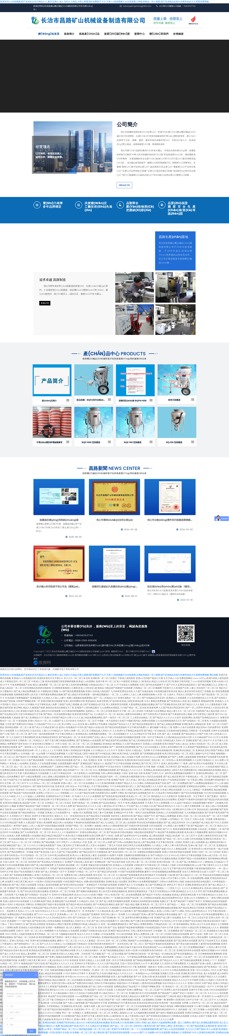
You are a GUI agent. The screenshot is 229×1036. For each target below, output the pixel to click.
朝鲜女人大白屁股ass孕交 (39, 1027)
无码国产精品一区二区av (65, 1027)
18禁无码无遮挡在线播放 (98, 1021)
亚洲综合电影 (48, 1021)
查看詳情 (45, 301)
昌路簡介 (69, 34)
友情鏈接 (178, 34)
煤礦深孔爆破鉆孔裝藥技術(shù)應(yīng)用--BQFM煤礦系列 (114, 585)
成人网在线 (98, 1031)
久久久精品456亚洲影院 (97, 1024)
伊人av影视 (212, 1027)
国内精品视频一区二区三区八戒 (94, 1027)
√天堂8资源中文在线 (59, 1031)
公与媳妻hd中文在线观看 (157, 1031)
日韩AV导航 (140, 1021)
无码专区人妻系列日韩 (144, 1024)
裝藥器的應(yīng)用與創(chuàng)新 (59, 518)
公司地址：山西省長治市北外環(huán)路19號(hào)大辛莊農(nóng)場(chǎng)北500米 (107, 643)
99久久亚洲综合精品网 (203, 1031)
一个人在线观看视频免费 (147, 1027)
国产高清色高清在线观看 (117, 1031)
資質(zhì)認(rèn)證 (117, 34)
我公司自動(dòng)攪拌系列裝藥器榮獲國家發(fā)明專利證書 (170, 518)
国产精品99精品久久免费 (47, 1024)
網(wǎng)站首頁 (48, 34)
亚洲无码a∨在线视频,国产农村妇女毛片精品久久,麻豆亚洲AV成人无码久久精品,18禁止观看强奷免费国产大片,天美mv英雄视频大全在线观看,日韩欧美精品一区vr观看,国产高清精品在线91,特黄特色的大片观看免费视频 (104, 1)
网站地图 (213, 673)
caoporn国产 (137, 1031)
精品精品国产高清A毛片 (72, 1024)
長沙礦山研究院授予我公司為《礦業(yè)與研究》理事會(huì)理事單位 (59, 585)
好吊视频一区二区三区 (81, 1031)
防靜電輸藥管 (171, 653)
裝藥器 (151, 653)
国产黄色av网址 (164, 1024)
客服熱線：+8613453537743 (78, 633)
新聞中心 (139, 34)
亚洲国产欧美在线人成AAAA (70, 1021)
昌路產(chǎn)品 (89, 34)
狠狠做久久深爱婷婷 (181, 1031)
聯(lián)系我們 (159, 34)
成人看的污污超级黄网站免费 (162, 1021)
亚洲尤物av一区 (181, 1024)
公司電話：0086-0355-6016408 (80, 638)
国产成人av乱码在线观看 (172, 1027)
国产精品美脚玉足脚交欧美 (203, 1024)
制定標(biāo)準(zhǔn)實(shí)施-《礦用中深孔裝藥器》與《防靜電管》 (170, 585)
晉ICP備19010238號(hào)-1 (138, 649)
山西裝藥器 (159, 653)
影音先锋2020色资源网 (122, 1021)
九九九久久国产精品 (195, 1027)
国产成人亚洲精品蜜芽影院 (205, 1021)
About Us (124, 183)
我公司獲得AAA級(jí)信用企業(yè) (114, 518)
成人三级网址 (184, 1021)
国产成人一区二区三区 (121, 1024)
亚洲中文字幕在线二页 (122, 1027)
